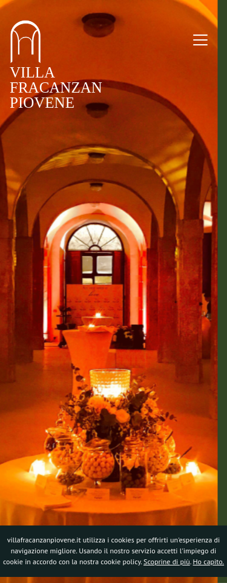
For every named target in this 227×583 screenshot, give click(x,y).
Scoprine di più (166, 561)
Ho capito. (209, 561)
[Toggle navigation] (200, 39)
